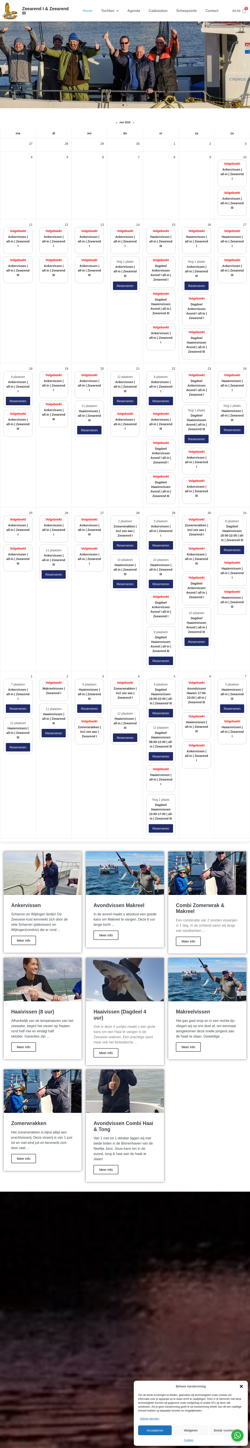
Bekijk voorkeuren (227, 1430)
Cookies (188, 1440)
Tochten (110, 11)
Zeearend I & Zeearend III (45, 10)
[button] (241, 1386)
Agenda (133, 11)
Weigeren (191, 1430)
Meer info (24, 940)
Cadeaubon (158, 11)
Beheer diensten (149, 1418)
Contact (212, 11)
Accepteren (155, 1430)
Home (87, 11)
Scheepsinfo (186, 11)
